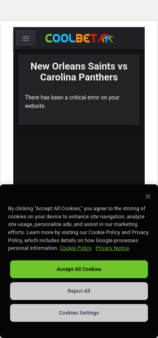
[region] (79, 261)
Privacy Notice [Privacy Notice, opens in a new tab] (112, 248)
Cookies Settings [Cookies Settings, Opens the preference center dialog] (79, 313)
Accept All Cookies (79, 269)
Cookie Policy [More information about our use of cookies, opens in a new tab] (75, 248)
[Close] (148, 196)
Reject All (79, 291)
